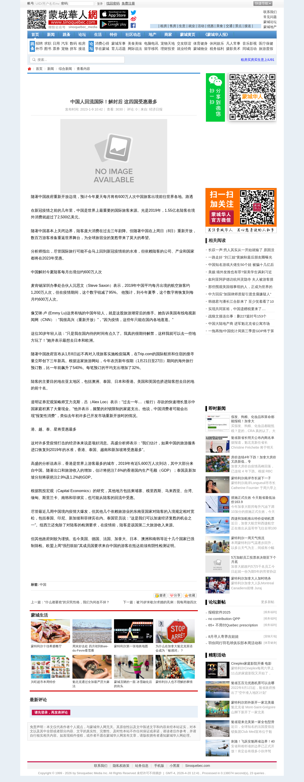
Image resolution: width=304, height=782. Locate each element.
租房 (163, 26)
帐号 (30, 3)
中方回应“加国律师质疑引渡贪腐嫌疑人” (239, 294)
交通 (229, 26)
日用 (56, 43)
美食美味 (135, 43)
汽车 (64, 43)
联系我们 (270, 12)
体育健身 (200, 43)
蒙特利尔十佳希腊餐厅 (46, 646)
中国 (43, 584)
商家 (168, 35)
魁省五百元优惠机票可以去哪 (252, 683)
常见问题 (270, 17)
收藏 (192, 595)
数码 (73, 43)
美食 (219, 26)
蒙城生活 (39, 615)
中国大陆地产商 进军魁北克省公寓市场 (239, 323)
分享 (177, 595)
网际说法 (135, 49)
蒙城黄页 (187, 35)
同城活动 (249, 49)
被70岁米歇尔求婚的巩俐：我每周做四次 (166, 602)
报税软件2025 (219, 612)
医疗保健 (266, 43)
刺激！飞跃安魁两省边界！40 (253, 741)
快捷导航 (261, 3)
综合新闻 (65, 69)
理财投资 (168, 49)
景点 (238, 26)
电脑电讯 (151, 43)
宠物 (64, 49)
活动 (201, 26)
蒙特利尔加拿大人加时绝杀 (251, 578)
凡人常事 (233, 43)
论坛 (82, 35)
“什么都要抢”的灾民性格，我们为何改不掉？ (76, 602)
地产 (152, 35)
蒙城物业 (200, 49)
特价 (113, 35)
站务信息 (141, 766)
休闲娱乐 (217, 43)
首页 (35, 35)
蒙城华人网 (29, 68)
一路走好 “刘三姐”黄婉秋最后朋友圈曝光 (240, 257)
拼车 (73, 49)
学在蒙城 (102, 49)
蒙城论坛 (270, 22)
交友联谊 (184, 43)
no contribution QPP (224, 619)
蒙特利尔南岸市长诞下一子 (251, 478)
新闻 (51, 35)
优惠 (210, 26)
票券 (56, 49)
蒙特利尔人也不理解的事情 (174, 682)
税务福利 (217, 49)
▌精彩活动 (215, 655)
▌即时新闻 (215, 408)
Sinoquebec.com (197, 766)
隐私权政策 (121, 766)
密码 (64, 3)
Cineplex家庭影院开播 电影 (251, 663)
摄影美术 (233, 49)
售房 (173, 26)
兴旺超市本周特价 (43, 682)
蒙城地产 (270, 27)
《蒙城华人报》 (216, 35)
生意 (182, 26)
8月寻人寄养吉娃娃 (223, 636)
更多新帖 (267, 602)
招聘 (39, 43)
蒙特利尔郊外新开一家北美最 (252, 702)
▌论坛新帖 (215, 602)
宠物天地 (168, 43)
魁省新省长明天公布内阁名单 (252, 438)
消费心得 (102, 43)
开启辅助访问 (275, 3)
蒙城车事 (118, 43)
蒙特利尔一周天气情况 (247, 538)
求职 (47, 43)
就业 (191, 26)
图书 (47, 49)
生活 (98, 35)
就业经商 (184, 49)
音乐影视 (249, 43)
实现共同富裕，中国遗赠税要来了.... (237, 309)
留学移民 (151, 49)
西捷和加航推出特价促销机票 (252, 518)
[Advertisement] (205, 17)
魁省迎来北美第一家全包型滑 (252, 722)
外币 (39, 49)
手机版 (159, 766)
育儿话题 (118, 49)
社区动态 (133, 35)
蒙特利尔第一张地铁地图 (131, 646)
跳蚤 (66, 35)
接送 (247, 26)
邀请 (162, 595)
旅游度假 (266, 49)
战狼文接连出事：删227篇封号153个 (237, 316)
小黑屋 (175, 766)
